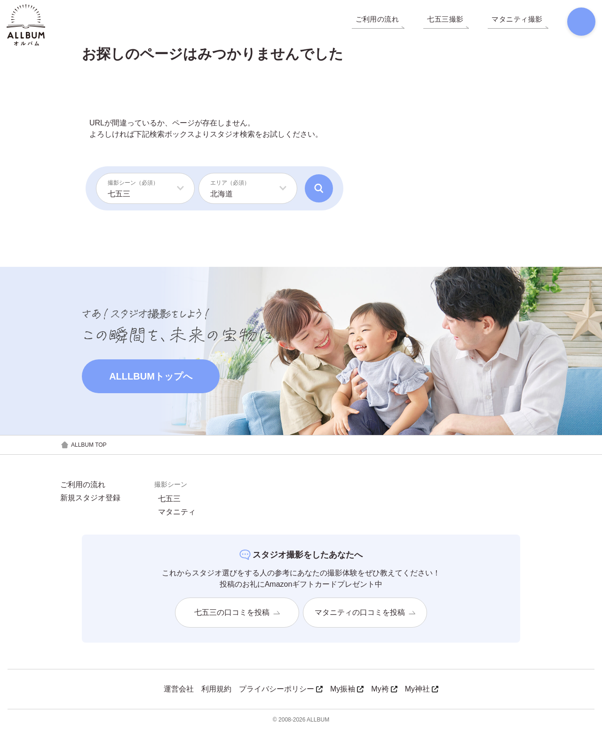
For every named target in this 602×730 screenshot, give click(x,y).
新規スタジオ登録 (90, 498)
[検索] (576, 23)
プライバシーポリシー (281, 689)
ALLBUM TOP (83, 445)
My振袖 (347, 689)
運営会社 (179, 689)
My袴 (384, 689)
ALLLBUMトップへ (150, 376)
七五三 (169, 499)
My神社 (421, 689)
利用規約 (216, 689)
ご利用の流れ (82, 485)
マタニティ (177, 512)
